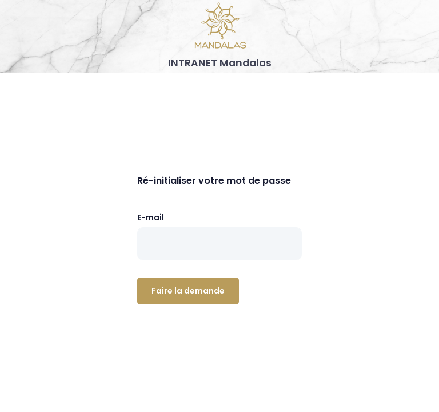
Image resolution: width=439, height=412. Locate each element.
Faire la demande (188, 290)
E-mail (150, 217)
